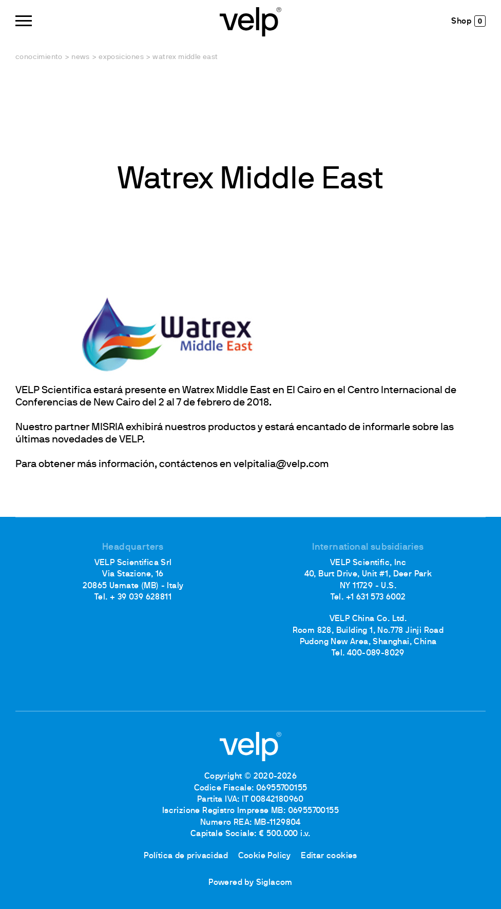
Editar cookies (329, 856)
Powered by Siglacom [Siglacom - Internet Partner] (250, 882)
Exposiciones (121, 57)
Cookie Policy (264, 856)
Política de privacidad (186, 856)
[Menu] (23, 20)
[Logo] (250, 20)
